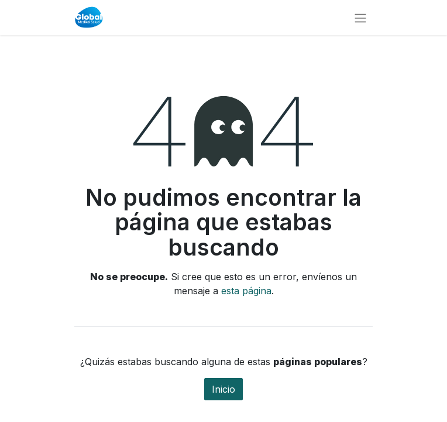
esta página (246, 291)
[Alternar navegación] (360, 17)
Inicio (223, 389)
